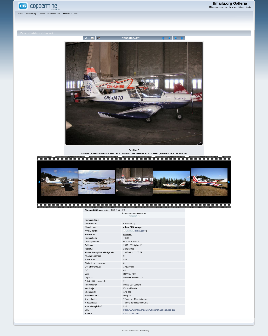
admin (126, 227)
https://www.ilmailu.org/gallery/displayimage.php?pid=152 (149, 310)
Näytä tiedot (140, 231)
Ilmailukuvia (34, 33)
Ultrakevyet (48, 33)
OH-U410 (127, 234)
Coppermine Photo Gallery (140, 331)
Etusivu (23, 33)
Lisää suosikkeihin (131, 313)
